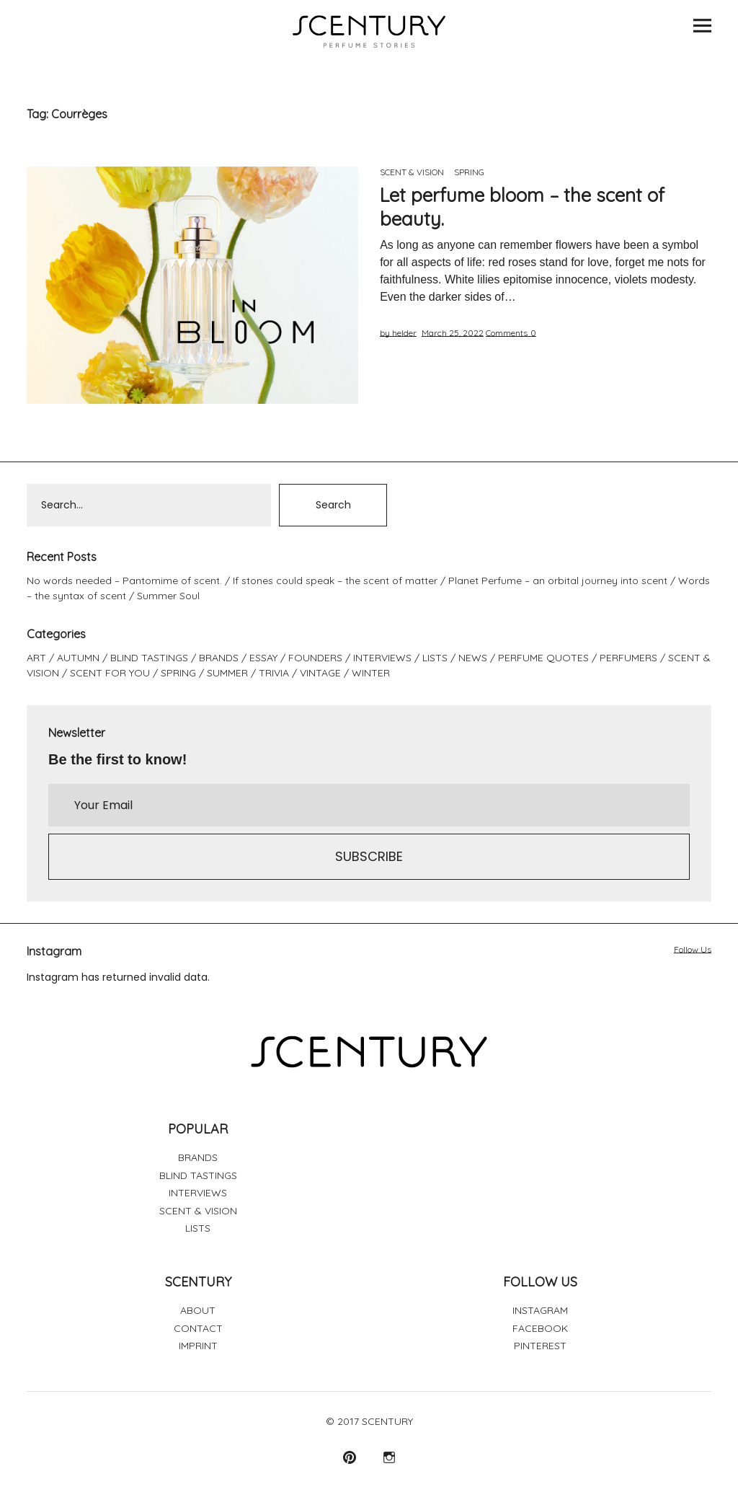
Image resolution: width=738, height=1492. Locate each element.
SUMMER (227, 672)
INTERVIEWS (382, 657)
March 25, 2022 (453, 332)
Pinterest (349, 1457)
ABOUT (197, 1310)
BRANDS (219, 657)
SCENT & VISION (412, 172)
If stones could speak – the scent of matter (335, 580)
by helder (398, 332)
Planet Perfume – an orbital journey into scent (557, 580)
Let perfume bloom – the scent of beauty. (522, 207)
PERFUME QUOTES (543, 657)
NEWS (472, 657)
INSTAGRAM (540, 1310)
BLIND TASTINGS (149, 657)
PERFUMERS (628, 657)
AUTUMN (78, 657)
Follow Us (692, 949)
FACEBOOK (540, 1328)
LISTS (435, 657)
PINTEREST (540, 1345)
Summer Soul (168, 595)
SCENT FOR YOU (110, 672)
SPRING (469, 172)
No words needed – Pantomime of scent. (124, 580)
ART (36, 657)
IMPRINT (198, 1345)
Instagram (389, 1457)
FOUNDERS (315, 657)
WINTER (371, 672)
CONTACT (198, 1328)
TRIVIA (274, 672)
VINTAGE (320, 672)
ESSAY (263, 657)
